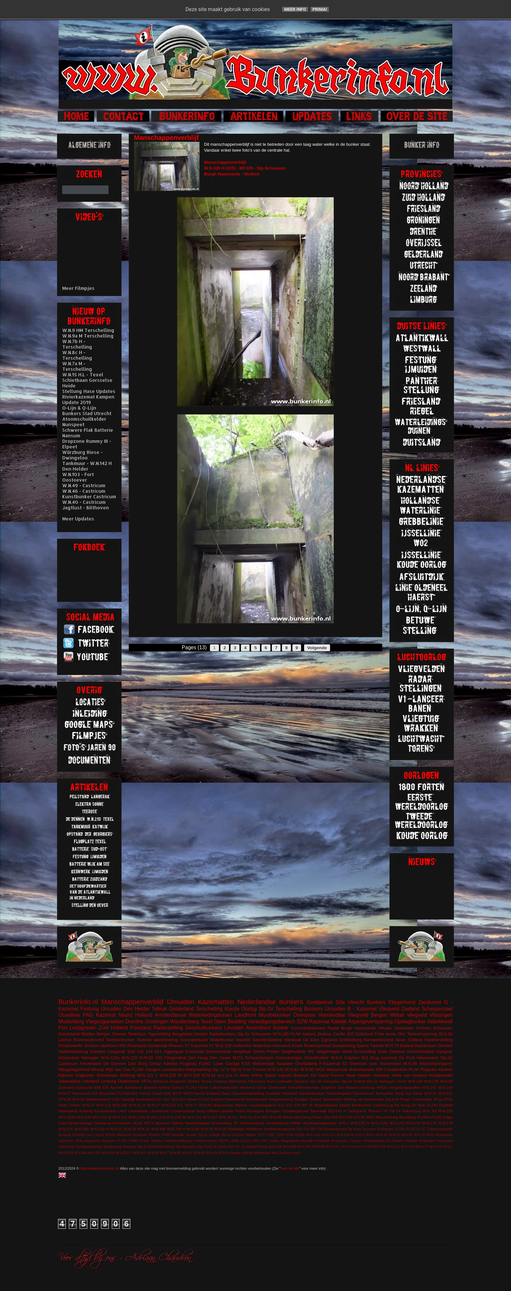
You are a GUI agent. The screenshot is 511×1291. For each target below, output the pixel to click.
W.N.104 (275, 1146)
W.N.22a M (345, 1135)
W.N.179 (435, 1146)
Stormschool (363, 1093)
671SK (359, 1117)
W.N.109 (83, 1117)
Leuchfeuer (159, 1111)
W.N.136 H (359, 1123)
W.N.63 (394, 1135)
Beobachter (361, 1105)
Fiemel (145, 1093)
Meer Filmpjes (78, 288)
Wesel (288, 1117)
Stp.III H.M (240, 1069)
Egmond (329, 1039)
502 (350, 1033)
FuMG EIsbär (139, 1141)
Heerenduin (427, 1057)
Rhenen (175, 1045)
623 (174, 1099)
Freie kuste (385, 1033)
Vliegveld (389, 1009)
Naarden (285, 1063)
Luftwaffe (284, 1081)
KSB (167, 1093)
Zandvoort (429, 1002)
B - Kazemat (361, 1009)
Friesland (140, 1027)
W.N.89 (193, 1129)
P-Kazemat (329, 1063)
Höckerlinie (68, 1057)
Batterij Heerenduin (418, 1045)
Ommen (356, 1141)
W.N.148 (119, 1105)
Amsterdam (90, 1063)
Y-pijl (115, 1099)
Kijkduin (65, 1075)
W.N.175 (429, 1123)
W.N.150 (365, 1146)
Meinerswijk (264, 1063)
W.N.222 (445, 1093)
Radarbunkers (222, 1033)
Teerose (375, 1111)
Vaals (62, 1105)
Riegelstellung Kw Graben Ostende (390, 1141)
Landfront (245, 1015)
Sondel (191, 1135)
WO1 (320, 1069)
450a (79, 1141)
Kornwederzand (378, 1039)
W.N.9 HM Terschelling (88, 330)
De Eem (311, 1039)
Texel (206, 1021)
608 (98, 1087)
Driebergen (385, 1129)
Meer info (295, 9)
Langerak (116, 1051)
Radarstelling (168, 1027)
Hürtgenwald (441, 1075)
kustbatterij (145, 1099)
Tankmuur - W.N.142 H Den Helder (87, 466)
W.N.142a (379, 1123)
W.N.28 (64, 1099)
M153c (111, 1135)
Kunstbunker (257, 1099)
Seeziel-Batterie (267, 1039)
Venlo (401, 1081)
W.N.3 (359, 1135)
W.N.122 (119, 1117)
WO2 (430, 1135)
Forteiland (136, 1045)
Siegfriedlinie (293, 1051)
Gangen (152, 1069)
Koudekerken (105, 1111)
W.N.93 (78, 1099)
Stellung (127, 1075)
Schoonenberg (252, 1123)
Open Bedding (230, 1021)
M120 (138, 1123)
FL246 (138, 1069)
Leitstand (90, 1081)
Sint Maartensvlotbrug (356, 1087)
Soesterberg (343, 1045)
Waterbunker (222, 1039)
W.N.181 (81, 1129)
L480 (255, 1141)
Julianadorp (69, 1081)
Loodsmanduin (183, 1111)
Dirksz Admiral (163, 1063)
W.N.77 (191, 1105)
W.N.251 (94, 1153)
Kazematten (216, 1001)
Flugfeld (446, 1105)
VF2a (448, 1099)
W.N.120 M (171, 1075)
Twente (377, 1045)
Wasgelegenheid (74, 1069)
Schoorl (91, 1045)
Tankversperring (422, 1033)
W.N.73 (392, 1045)
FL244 (432, 1105)
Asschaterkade (194, 1039)
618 (306, 1129)
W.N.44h (158, 1129)
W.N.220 (129, 1057)
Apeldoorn (133, 1087)
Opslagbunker (410, 1021)
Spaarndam (332, 1099)
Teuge (405, 1099)
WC (311, 1051)
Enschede (194, 1051)
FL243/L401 (128, 1093)
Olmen (259, 1051)
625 (105, 1087)
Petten (273, 1051)
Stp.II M (392, 1099)
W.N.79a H (176, 1129)
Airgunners (92, 1141)
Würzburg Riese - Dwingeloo (82, 454)
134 (149, 1051)
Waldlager (236, 1129)
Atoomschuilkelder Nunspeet (84, 421)
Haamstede (68, 1111)
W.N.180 (281, 1033)
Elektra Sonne (200, 1081)
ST (235, 1123)
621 (158, 1051)
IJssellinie (69, 1015)
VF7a (146, 1081)
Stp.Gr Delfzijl (353, 1081)
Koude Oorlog (241, 1009)
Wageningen (328, 1051)
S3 (344, 1063)
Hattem (364, 1075)
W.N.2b (446, 1033)
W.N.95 (205, 1105)
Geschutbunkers (203, 1027)
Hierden (157, 1141)
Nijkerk (177, 1123)
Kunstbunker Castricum (89, 496)
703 (158, 1057)
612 (281, 1105)
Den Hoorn (188, 1099)
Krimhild (78, 1135)
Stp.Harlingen (186, 1146)
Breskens (109, 1141)
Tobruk (159, 1009)
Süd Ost (135, 1051)
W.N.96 (211, 1153)
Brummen (107, 1093)
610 (342, 1117)
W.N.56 (381, 1135)
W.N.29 (130, 1129)
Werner (241, 1105)
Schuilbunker (316, 1057)
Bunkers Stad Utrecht (86, 413)
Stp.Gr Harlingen (381, 1081)
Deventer (369, 1129)
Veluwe (385, 1028)
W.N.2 (448, 1146)
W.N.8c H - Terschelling (77, 355)
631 (289, 1105)
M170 (177, 1093)
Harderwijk (157, 1045)
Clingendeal (175, 1057)
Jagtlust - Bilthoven (85, 507)
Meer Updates (78, 518)
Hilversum (256, 1081)
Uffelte (295, 1123)
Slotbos (324, 1033)
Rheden (154, 1135)
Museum (162, 1123)
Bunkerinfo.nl (78, 1001)
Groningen (156, 1021)
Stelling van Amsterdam (363, 1099)
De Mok (418, 1105)
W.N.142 (276, 1069)
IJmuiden (180, 1001)
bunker (281, 1027)
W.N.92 (146, 1057)
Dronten (445, 1045)
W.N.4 (370, 1135)
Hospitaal (242, 1051)
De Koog (402, 1105)
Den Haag (198, 1057)
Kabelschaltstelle (440, 1129)
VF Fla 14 (392, 1111)
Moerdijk (306, 1141)
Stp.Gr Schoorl (232, 1135)
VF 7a (240, 1146)
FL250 (410, 1129)
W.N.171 (393, 1146)
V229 (280, 1135)
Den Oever (220, 1057)
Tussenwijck (421, 1099)
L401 (122, 1111)
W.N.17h (65, 1129)
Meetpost (124, 1135)
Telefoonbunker (120, 1039)
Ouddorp (273, 1093)
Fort (62, 1027)
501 (122, 1045)
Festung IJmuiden (101, 1009)
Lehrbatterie (138, 1111)
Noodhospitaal (197, 1123)
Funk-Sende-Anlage (75, 1123)
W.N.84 (446, 1081)
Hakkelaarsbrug (73, 1051)
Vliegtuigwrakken (104, 1021)
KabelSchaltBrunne (178, 1141)
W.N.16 (430, 1093)
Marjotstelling (198, 1069)
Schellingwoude (295, 1111)
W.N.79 (419, 1135)
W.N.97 (64, 1093)
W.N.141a (350, 1146)
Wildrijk (247, 1153)
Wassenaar (336, 1069)
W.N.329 (223, 1045)
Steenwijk (318, 1111)
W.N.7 (164, 1153)
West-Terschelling (358, 1051)
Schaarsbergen (259, 1057)
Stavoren (129, 1146)
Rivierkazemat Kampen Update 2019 (88, 399)
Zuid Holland (113, 1027)
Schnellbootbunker (303, 1087)
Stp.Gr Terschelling (280, 1009)
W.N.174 (328, 1135)
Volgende (317, 647)
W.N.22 (116, 1129)
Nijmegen (90, 1057)
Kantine (217, 1099)
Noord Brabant (207, 1093)
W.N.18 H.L (228, 1117)
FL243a (423, 1117)
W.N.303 (260, 1117)
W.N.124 (103, 1105)
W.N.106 (303, 1146)
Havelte (243, 1039)
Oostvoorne (128, 1081)
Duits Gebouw (391, 1051)
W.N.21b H (99, 1129)
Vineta (263, 1146)
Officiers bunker (220, 1111)
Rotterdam (427, 1141)
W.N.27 (153, 1105)
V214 (230, 1146)
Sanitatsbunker (312, 1093)
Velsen (74, 1105)
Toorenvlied (390, 1063)
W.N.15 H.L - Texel (82, 374)
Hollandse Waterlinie (252, 1045)
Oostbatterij (306, 1063)
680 (313, 1129)
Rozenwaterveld (88, 1039)
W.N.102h (66, 1117)
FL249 (399, 1129)
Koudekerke (235, 1099)
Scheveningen (289, 1057)
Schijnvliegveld (338, 1093)
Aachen (116, 1087)
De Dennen (115, 1063)
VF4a (289, 1135)
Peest (240, 1111)
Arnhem (423, 1028)
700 (320, 1129)
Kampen (98, 1051)
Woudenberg (184, 1021)
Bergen (103, 1033)
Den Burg (137, 1063)
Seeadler (178, 1135)
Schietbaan (107, 1075)
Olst (401, 1033)
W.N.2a (246, 1117)
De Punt (407, 1057)
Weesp (97, 1069)
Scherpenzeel (437, 1009)
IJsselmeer (404, 1028)
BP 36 (307, 1105)
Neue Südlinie (409, 1039)
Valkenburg (411, 1111)
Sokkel (315, 1099)
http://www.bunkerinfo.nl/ (99, 1168)
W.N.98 (410, 1063)
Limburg (108, 1081)
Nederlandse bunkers (270, 1001)
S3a (340, 1002)
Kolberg (85, 1111)
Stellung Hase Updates (88, 391)
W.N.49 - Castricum (83, 485)
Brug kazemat (383, 1057)
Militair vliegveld (408, 1015)
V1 (211, 1045)
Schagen (273, 1111)
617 (167, 1099)
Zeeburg (285, 1153)
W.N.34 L (140, 1153)
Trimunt (259, 1069)
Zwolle (339, 1033)
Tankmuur (137, 1033)
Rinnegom (255, 1111)
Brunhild (151, 1087)
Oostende (139, 1135)
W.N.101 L (147, 1075)
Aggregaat (173, 1051)
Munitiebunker (275, 1015)
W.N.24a (80, 1153)
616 (95, 1093)
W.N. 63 (429, 1111)
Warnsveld (81, 1093)
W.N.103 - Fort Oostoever (78, 477)
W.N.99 (220, 1129)
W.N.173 (412, 1123)
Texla (399, 1093)
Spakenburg (112, 1146)
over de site (290, 1168)
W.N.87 (187, 1153)
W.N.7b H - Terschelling (77, 344)
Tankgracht (357, 1111)
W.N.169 (379, 1146)
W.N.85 (307, 1069)
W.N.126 (317, 1146)
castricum (109, 1045)
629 (349, 1117)
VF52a (381, 1087)
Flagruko (428, 1069)
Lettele (99, 1135)
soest (296, 1153)
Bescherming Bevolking (396, 1117)
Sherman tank (363, 1063)
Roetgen (301, 1099)
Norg (201, 1111)
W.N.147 (429, 1087)
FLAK (414, 1069)
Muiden (88, 1033)
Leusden (234, 1027)
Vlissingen (441, 1015)
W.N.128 (158, 1117)
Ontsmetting (221, 1123)
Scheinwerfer (70, 1045)
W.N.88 (199, 1153)
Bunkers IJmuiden (324, 1009)
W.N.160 (445, 1087)
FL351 (122, 1141)
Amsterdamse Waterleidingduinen (193, 1015)
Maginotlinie (290, 1141)
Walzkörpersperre (436, 1063)
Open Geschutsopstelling (242, 1093)
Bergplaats (182, 1033)
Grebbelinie (320, 1002)
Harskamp (102, 1123)
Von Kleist (413, 1093)
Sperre (362, 1045)
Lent (89, 1135)
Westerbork (444, 1135)
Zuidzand (66, 1087)
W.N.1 (343, 1123)
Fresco (336, 1075)
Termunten (384, 1093)
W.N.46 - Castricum (83, 491)
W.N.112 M (101, 1117)
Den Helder (137, 1009)
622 (365, 1057)
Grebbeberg (350, 1039)
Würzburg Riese (308, 1117)
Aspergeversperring (370, 1021)
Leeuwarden (173, 1069)
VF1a (437, 1099)
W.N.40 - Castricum (84, 502)
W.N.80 (175, 1153)
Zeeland (410, 1009)
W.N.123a (110, 1057)
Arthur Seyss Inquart (271, 1075)
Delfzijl (164, 1087)
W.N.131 (194, 1117)
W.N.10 (88, 1105)
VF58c (300, 1135)
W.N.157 (210, 1117)
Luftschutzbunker (224, 1087)
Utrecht (356, 1002)
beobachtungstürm (280, 1129)
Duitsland (364, 1033)
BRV (370, 1117)
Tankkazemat (277, 1123)
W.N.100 (445, 1111)
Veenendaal (331, 1015)
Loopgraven (82, 1027)
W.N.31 (143, 1129)
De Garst (320, 1075)
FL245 (436, 1117)
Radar (333, 1028)
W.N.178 (445, 1123)
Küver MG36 (218, 1141)
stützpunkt (84, 1087)
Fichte (203, 1087)
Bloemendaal (218, 1051)
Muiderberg (71, 1021)
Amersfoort (258, 1027)
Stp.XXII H (337, 1111)
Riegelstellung (281, 1099)
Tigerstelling (159, 1033)
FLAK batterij (303, 1033)
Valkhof (251, 1146)
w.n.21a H (227, 1075)
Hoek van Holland (409, 1075)
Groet (157, 1093)
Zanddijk (128, 1099)
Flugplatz (188, 1063)
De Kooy (354, 1129)
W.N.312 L (124, 1153)
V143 (221, 1146)
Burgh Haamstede (358, 1028)
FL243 (190, 1087)
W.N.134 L (334, 1146)
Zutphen (352, 1057)
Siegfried (328, 1087)
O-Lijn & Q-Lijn (79, 408)
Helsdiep (381, 1075)
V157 (261, 1135)
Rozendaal (444, 1141)
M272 (149, 1123)
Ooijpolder (85, 1075)
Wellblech (254, 1129)
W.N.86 (275, 1117)
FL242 (204, 1099)
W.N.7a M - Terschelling (77, 366)
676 (297, 1105)
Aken (244, 1075)
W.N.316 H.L (172, 1105)
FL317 (421, 1129)
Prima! (320, 9)
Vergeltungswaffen (404, 1087)
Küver (297, 1045)
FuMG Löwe (211, 1063)
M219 (188, 1093)
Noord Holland (135, 1015)
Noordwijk (322, 1141)
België (345, 1105)
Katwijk (339, 1021)
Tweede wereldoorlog (157, 1039)
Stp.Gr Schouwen (254, 1033)
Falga (448, 1117)
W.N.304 (108, 1153)
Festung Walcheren (230, 1081)
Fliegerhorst (401, 1002)
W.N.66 (406, 1135)
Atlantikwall (440, 1021)
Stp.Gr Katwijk (209, 1135)
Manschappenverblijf (132, 1001)
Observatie (277, 1087)
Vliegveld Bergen (367, 1015)
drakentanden (362, 1069)
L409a (234, 1141)
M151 (238, 1057)
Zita (327, 1117)
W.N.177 (421, 1146)
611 (159, 1099)
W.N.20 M (65, 1153)
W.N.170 (396, 1123)
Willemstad (262, 1153)
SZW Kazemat (313, 1021)
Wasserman (223, 1105)
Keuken (445, 1069)
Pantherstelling (439, 1039)
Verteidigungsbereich (271, 1021)
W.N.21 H (137, 1105)
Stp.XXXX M (206, 1146)
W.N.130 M (176, 1117)
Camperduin (395, 1069)
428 (334, 1117)
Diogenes (178, 1081)
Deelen (201, 1033)
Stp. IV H (220, 1069)
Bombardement (335, 1129)
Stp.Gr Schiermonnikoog (155, 1146)
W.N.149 (415, 1081)
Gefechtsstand (420, 1051)
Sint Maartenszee (89, 1146)
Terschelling (209, 1009)
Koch (271, 1081)
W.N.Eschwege (229, 1153)
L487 (264, 1141)
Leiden (274, 1141)
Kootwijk (64, 1135)
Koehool (201, 1141)
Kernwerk (281, 1045)
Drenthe (134, 1021)
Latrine (64, 1039)
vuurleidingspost (262, 1105)
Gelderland (181, 1009)
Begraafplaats (326, 1105)
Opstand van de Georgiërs (317, 1081)
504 (299, 1129)
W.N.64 (153, 1153)
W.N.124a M (139, 1117)
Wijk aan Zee (117, 1069)
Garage (233, 1063)
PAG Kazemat (99, 1015)
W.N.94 (206, 1129)
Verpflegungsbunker (320, 1123)
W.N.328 (191, 1075)
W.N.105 (289, 1146)
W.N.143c (313, 1135)
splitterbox (66, 1141)
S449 (165, 1135)
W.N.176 (431, 1081)
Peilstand (290, 1093)
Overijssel (304, 1015)
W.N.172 (407, 1146)
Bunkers (376, 1002)
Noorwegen (339, 1141)
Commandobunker (308, 1028)
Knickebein (122, 1123)
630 (379, 1069)
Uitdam (250, 1135)
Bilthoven (160, 1081)
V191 (270, 1135)
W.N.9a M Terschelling (88, 335)
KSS (246, 1063)
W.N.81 (209, 1075)
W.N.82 (292, 1069)
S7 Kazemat (196, 1045)
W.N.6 (336, 1057)
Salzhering (66, 1146)
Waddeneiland (98, 1099)
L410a (245, 1141)
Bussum (301, 1075)
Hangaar (444, 1051)
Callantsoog (383, 1105)
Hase (350, 1075)
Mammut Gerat (253, 1087)
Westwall (292, 1039)
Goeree (119, 1033)
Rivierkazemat (317, 1045)
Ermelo (178, 1087)
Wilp (274, 1153)
